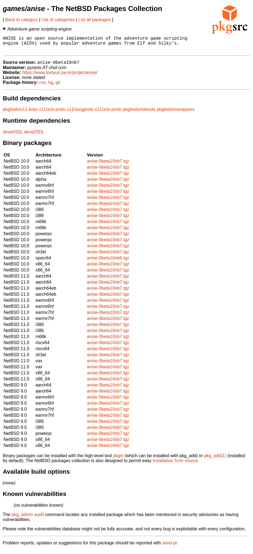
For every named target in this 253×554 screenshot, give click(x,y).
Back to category (21, 19)
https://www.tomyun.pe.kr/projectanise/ (60, 76)
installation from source (175, 464)
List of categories (58, 19)
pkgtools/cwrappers (175, 113)
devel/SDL (13, 136)
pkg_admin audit (28, 518)
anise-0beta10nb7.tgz (108, 165)
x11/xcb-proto (52, 113)
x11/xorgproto (80, 113)
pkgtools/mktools (139, 113)
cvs (42, 86)
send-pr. (170, 547)
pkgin (118, 459)
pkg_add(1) (215, 459)
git (57, 86)
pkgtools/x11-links (20, 113)
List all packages (94, 19)
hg (50, 86)
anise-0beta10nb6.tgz (108, 262)
